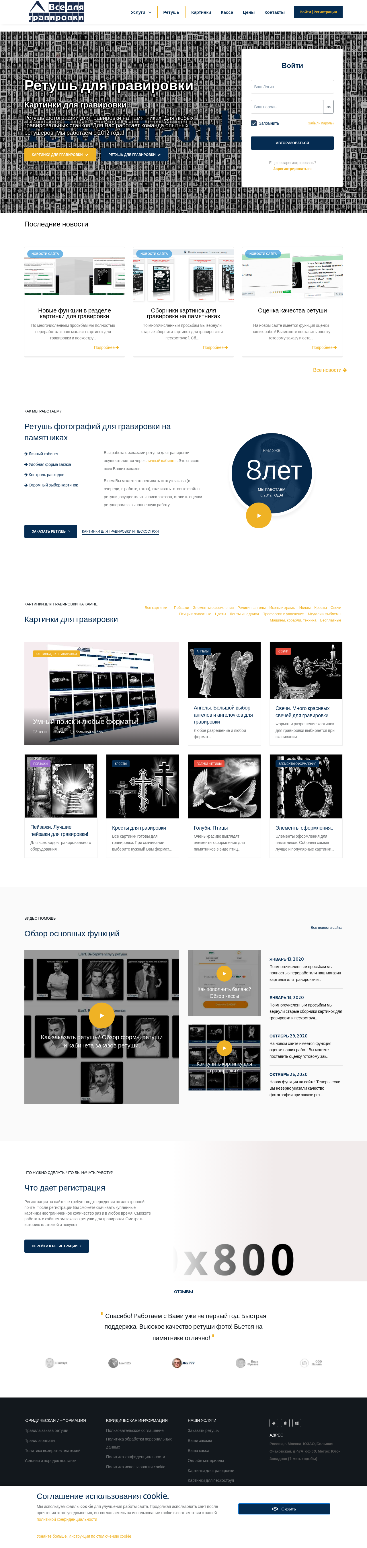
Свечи (336, 607)
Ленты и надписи (244, 613)
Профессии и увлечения (283, 613)
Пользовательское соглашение (135, 1429)
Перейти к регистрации (56, 1246)
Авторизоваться (292, 143)
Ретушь (171, 12)
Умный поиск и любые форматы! (85, 721)
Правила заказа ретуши (46, 1429)
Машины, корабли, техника (293, 620)
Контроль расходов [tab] (44, 474)
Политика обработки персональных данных (139, 1442)
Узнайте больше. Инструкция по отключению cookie (84, 1536)
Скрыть (284, 1508)
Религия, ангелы (251, 607)
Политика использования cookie (136, 1466)
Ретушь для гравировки (134, 155)
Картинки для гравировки (60, 155)
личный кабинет (161, 460)
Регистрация (325, 11)
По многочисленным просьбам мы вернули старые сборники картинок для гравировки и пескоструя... (306, 1007)
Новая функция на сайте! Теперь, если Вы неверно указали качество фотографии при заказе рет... (306, 1084)
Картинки (201, 12)
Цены (249, 12)
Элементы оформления (213, 607)
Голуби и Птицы (209, 763)
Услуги (139, 12)
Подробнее (106, 347)
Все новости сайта (322, 927)
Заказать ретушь (51, 531)
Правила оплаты (40, 1439)
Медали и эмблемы (324, 613)
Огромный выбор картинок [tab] (51, 484)
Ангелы (202, 651)
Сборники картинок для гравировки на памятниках (183, 313)
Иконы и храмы (282, 607)
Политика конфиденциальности (136, 1456)
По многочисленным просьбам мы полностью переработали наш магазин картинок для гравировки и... (306, 969)
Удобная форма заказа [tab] (47, 464)
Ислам (305, 607)
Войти (305, 11)
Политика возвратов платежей (52, 1450)
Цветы (220, 613)
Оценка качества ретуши (292, 310)
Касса (227, 12)
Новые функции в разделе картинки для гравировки (74, 313)
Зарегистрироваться (292, 168)
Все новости (330, 370)
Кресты (320, 607)
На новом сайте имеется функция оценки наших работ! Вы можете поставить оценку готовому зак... (306, 1046)
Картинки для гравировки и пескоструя (120, 531)
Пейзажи (181, 607)
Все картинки (156, 607)
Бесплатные (330, 620)
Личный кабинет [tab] (41, 453)
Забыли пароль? (321, 123)
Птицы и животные (195, 613)
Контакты (274, 12)
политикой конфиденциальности (67, 1519)
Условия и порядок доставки (50, 1460)
